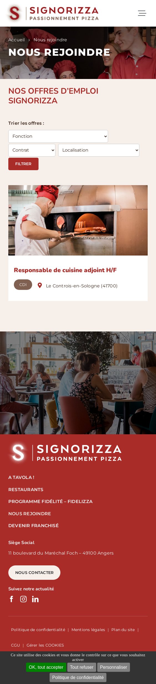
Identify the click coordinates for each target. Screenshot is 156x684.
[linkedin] (35, 599)
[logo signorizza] (64, 441)
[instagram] (23, 599)
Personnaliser (113, 667)
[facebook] (11, 599)
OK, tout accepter (46, 667)
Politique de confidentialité (78, 677)
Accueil (16, 39)
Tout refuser (81, 667)
